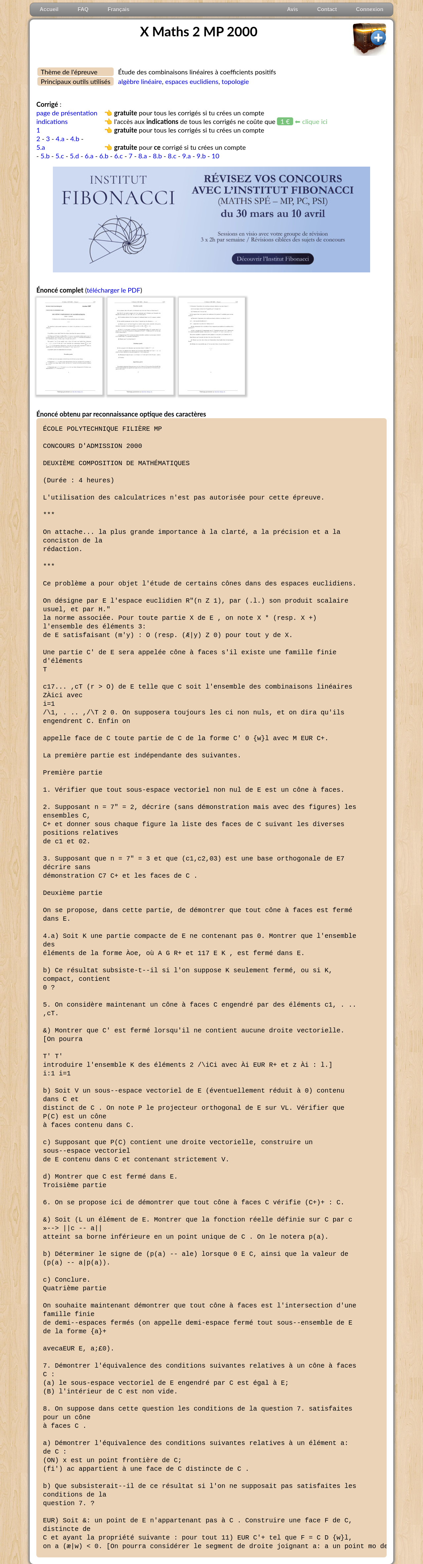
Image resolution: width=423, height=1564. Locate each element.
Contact (327, 9)
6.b (103, 156)
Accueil (49, 9)
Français (119, 9)
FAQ (83, 9)
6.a (89, 156)
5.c (60, 156)
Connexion (369, 9)
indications (52, 121)
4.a (60, 138)
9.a (186, 156)
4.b (75, 138)
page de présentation (66, 113)
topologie (235, 81)
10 (215, 156)
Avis (292, 9)
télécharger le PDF (113, 290)
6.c (118, 156)
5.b (45, 156)
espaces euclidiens (191, 81)
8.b (157, 156)
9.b (201, 156)
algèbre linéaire (140, 81)
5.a (40, 147)
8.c (172, 156)
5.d (74, 156)
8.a (142, 156)
